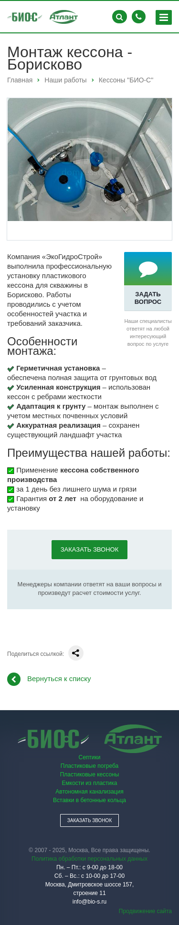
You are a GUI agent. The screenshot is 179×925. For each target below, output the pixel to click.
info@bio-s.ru (90, 901)
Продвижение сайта (145, 911)
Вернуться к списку (49, 679)
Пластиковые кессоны (89, 774)
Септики (90, 757)
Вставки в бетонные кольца (89, 800)
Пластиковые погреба (90, 766)
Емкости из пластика (89, 783)
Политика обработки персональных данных (89, 858)
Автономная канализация (89, 791)
